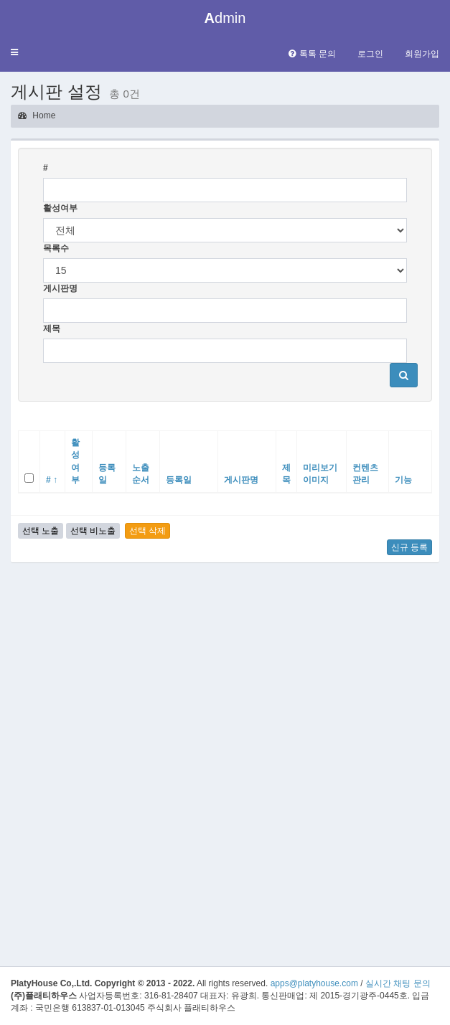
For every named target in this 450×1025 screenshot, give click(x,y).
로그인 (370, 54)
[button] (14, 53)
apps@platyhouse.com (314, 983)
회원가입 (422, 54)
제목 (51, 328)
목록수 (56, 248)
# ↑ (51, 480)
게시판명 (60, 288)
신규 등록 (409, 547)
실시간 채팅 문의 (398, 983)
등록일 (179, 480)
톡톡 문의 (312, 54)
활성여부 (60, 208)
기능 (403, 480)
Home (36, 115)
